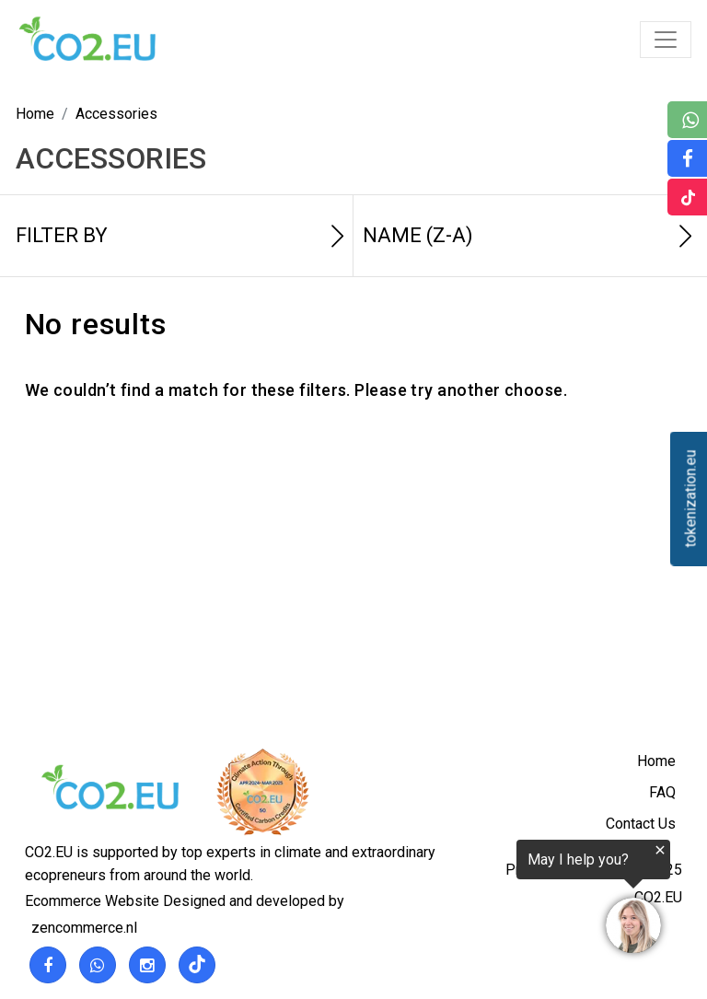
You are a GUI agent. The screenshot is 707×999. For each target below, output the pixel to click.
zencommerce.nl (84, 927)
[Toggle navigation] (665, 39)
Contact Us (641, 823)
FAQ (662, 792)
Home (656, 761)
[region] (480, 899)
